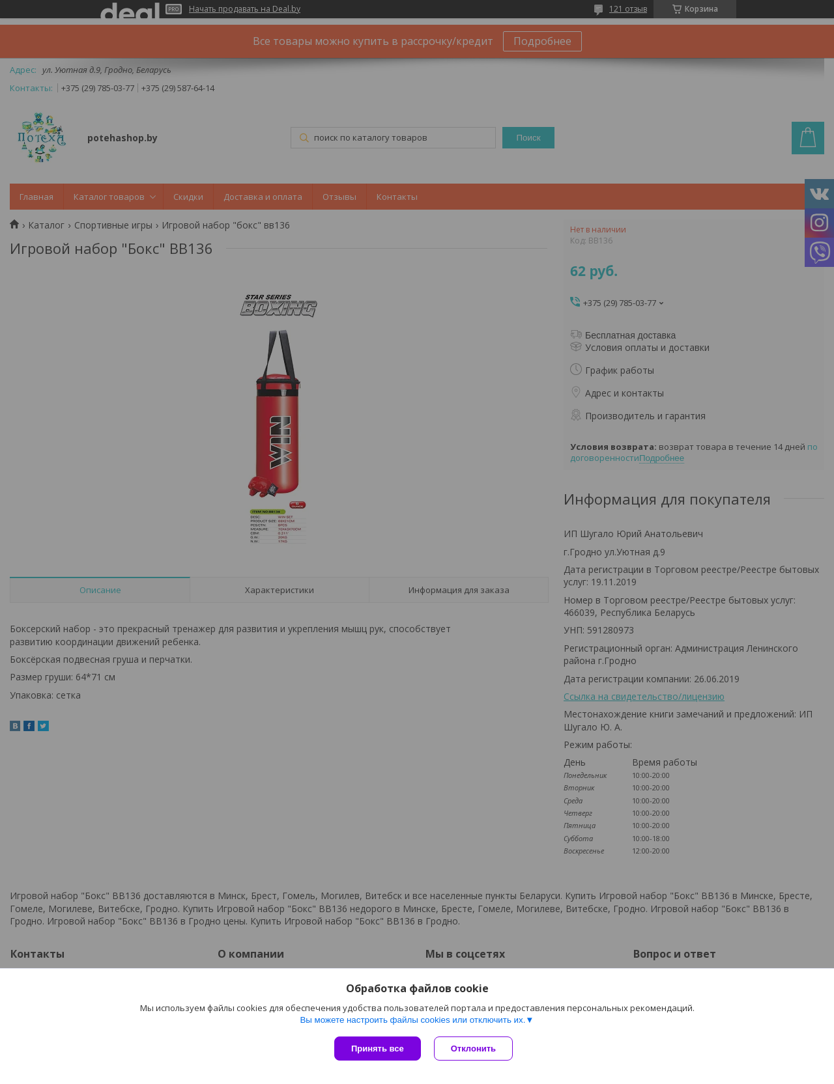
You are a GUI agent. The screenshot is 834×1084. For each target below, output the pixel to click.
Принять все (377, 1048)
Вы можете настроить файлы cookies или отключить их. (412, 1020)
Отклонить (473, 1048)
